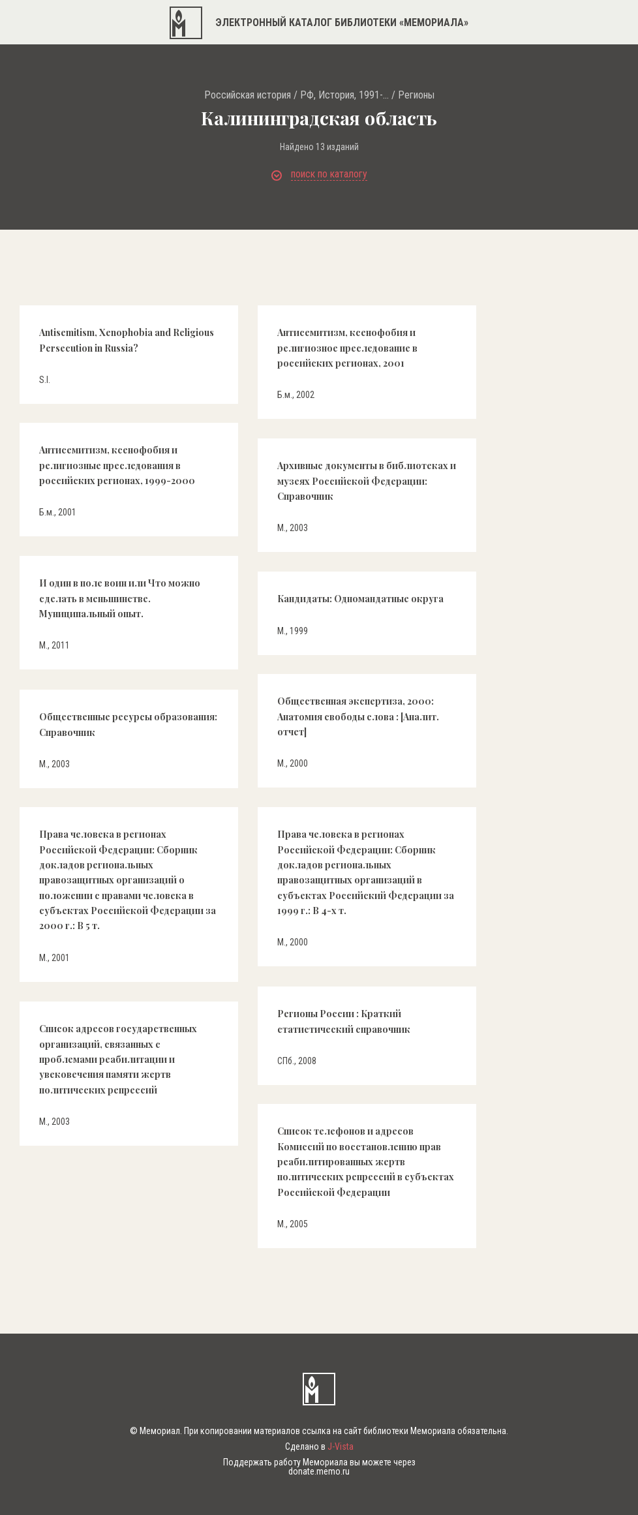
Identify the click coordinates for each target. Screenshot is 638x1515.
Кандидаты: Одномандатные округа (360, 598)
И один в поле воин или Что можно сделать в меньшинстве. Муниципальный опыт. (119, 598)
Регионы (416, 95)
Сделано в (319, 1446)
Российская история (247, 95)
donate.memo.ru (319, 1471)
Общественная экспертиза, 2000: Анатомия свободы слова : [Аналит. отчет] (358, 716)
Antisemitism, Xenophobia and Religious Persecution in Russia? (126, 340)
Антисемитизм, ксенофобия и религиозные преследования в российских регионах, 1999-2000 (117, 465)
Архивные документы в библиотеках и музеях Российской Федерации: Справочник (366, 480)
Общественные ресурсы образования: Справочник (128, 724)
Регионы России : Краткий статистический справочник (343, 1021)
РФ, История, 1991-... (344, 95)
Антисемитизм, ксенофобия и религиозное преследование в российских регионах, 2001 (347, 347)
